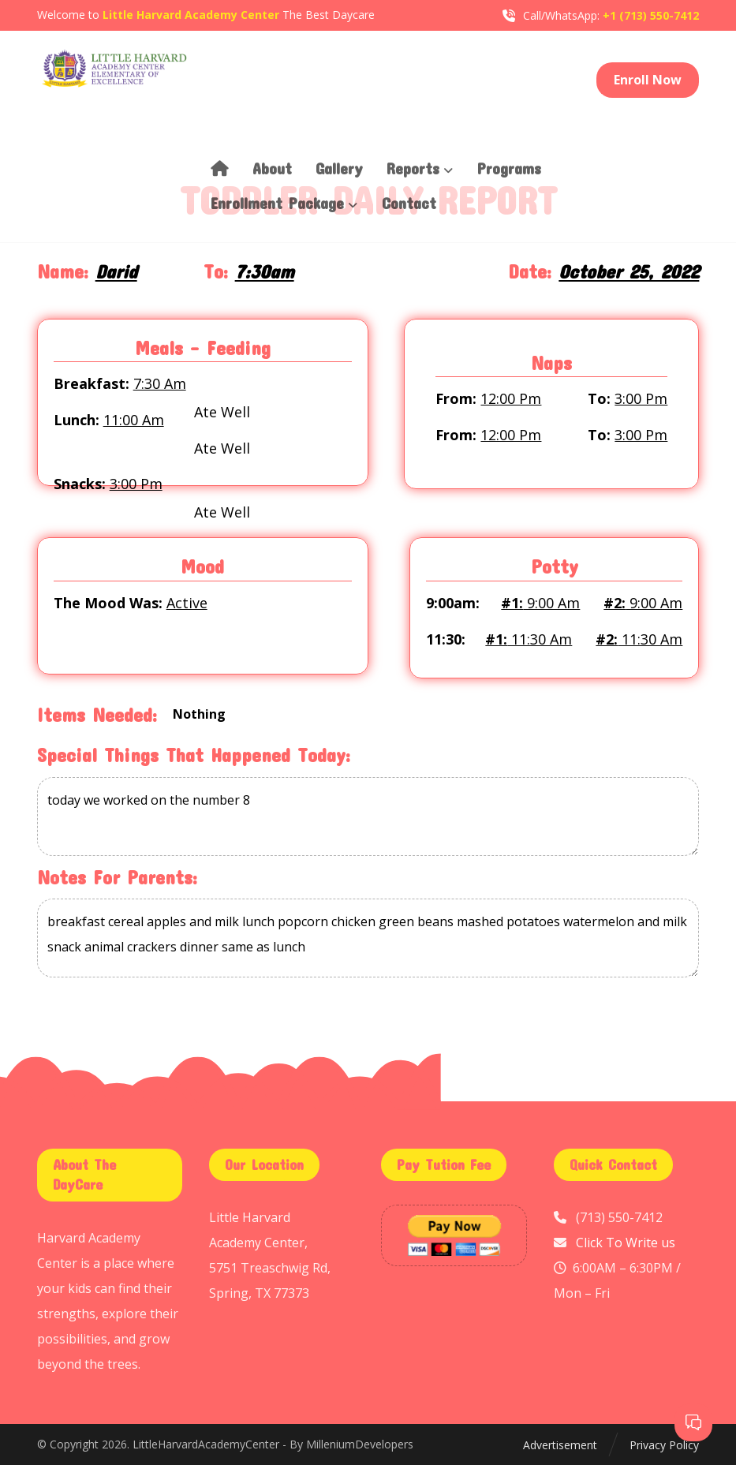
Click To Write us (625, 1242)
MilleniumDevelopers (359, 1444)
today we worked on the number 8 (368, 818)
